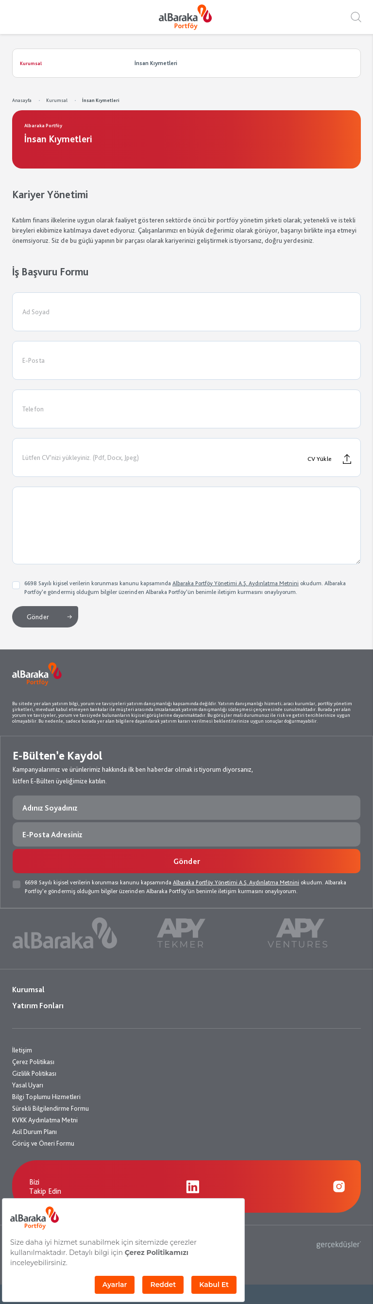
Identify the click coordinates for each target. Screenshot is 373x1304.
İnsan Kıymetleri (100, 100)
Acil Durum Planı (34, 1131)
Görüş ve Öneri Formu (43, 1143)
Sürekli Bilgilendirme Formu (50, 1108)
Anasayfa (22, 100)
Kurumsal (57, 100)
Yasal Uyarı (27, 1085)
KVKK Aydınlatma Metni (45, 1120)
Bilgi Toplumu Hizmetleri (46, 1097)
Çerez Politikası (33, 1062)
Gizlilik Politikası (34, 1073)
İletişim (22, 1050)
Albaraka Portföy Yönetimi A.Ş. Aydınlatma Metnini (235, 583)
